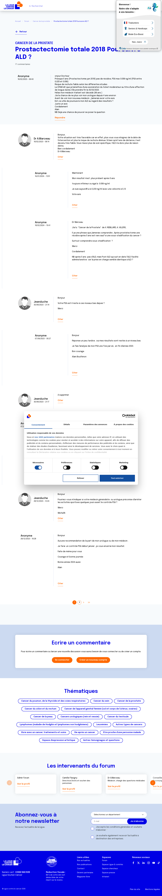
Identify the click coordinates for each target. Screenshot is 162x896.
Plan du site (135, 889)
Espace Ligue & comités (112, 864)
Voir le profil (23, 784)
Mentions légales (152, 889)
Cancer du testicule (118, 717)
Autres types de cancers (129, 724)
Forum (26, 21)
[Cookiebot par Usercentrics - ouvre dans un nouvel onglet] (124, 416)
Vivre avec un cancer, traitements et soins (43, 732)
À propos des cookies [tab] (124, 424)
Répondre (60, 118)
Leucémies (102, 724)
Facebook (133, 863)
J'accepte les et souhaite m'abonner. (119, 828)
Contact (81, 869)
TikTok (158, 863)
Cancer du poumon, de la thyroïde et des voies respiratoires (53, 701)
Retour (23, 32)
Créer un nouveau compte (93, 660)
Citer (60, 157)
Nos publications (84, 864)
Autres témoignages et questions (101, 740)
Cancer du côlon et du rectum (40, 709)
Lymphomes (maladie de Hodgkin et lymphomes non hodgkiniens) (54, 724)
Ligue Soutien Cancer (12, 875)
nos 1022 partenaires (44, 437)
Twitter (138, 863)
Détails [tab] (67, 424)
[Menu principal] (158, 6)
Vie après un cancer (84, 732)
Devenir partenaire (85, 873)
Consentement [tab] (38, 425)
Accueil (18, 21)
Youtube (153, 863)
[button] (152, 783)
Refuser (80, 478)
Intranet (105, 877)
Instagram (148, 863)
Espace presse (108, 873)
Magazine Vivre (83, 877)
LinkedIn (143, 863)
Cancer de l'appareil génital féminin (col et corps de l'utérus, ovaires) (100, 709)
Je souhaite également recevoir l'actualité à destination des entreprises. (117, 837)
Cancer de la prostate (41, 21)
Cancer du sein (101, 701)
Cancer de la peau (43, 717)
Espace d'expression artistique (58, 740)
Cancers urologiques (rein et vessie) (80, 717)
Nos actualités (83, 860)
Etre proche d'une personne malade (122, 732)
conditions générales (120, 827)
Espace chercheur (110, 869)
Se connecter (137, 31)
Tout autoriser (117, 478)
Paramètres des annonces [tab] (95, 424)
